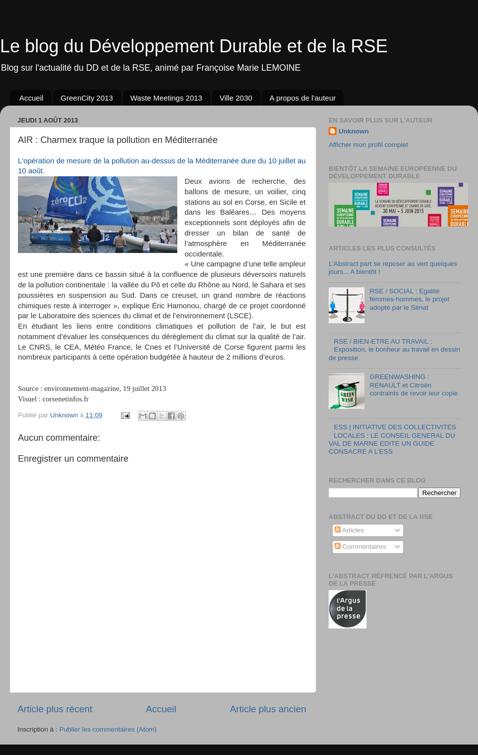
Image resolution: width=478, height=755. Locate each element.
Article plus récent (54, 709)
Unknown (354, 131)
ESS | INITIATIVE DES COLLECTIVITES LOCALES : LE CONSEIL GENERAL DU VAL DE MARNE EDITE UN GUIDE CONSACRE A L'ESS (392, 439)
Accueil (31, 98)
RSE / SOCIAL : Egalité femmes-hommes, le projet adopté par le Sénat (409, 299)
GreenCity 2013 (87, 98)
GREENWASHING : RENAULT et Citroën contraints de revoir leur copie (413, 384)
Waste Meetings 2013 (166, 98)
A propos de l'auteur (302, 98)
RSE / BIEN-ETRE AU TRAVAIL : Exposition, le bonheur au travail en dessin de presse (394, 349)
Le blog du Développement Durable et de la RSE (194, 46)
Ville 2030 (236, 98)
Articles (349, 530)
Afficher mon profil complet (368, 144)
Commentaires (360, 546)
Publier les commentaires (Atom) (108, 729)
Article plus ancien (268, 709)
